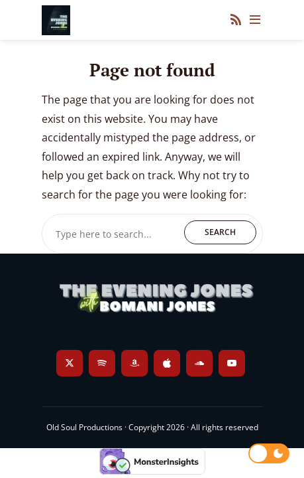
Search (220, 232)
